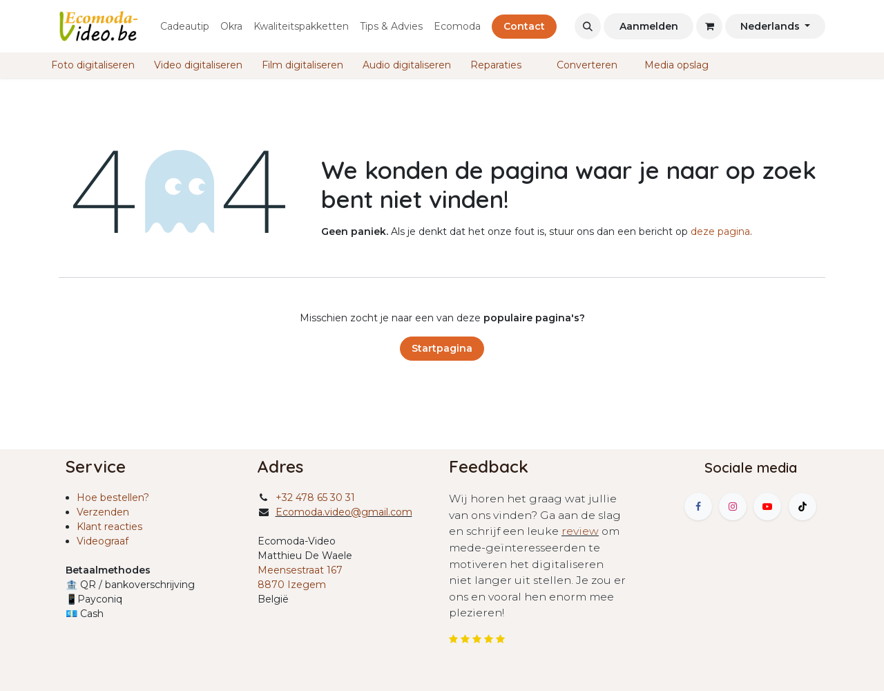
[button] (588, 26)
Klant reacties (109, 526)
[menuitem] (185, 26)
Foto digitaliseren (91, 65)
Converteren (585, 65)
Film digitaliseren (301, 65)
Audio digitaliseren (407, 65)
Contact (524, 26)
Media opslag (675, 65)
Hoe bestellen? (113, 497)
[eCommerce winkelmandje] (709, 26)
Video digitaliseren (196, 65)
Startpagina (442, 348)
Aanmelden (648, 26)
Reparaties (495, 65)
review (580, 531)
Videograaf (102, 541)
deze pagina (720, 231)
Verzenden (103, 512)
